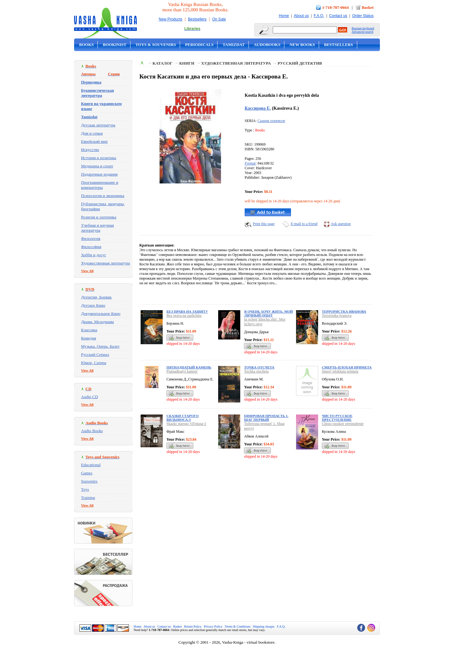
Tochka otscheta (256, 371)
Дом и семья (92, 133)
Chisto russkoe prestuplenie (343, 423)
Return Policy (192, 626)
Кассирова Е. (258, 108)
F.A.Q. (319, 16)
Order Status (363, 16)
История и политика (98, 157)
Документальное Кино (100, 313)
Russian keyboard (363, 28)
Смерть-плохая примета (347, 367)
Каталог (162, 63)
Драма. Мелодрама (97, 321)
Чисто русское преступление (337, 417)
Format (250, 163)
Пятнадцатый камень (188, 367)
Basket (368, 7)
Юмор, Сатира (93, 362)
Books (86, 44)
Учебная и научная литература (97, 228)
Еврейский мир (94, 141)
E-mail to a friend (304, 224)
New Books (302, 44)
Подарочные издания (99, 174)
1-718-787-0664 (335, 7)
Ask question (341, 224)
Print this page (264, 224)
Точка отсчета (259, 367)
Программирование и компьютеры (99, 185)
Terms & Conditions (238, 626)
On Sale (219, 19)
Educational (91, 464)
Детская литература (98, 125)
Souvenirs (89, 481)
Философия (91, 246)
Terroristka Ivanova (337, 315)
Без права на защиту (187, 311)
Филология (90, 238)
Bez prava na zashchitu (183, 315)
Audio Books (92, 430)
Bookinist (114, 44)
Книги (186, 63)
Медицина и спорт (97, 166)
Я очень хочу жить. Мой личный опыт (268, 313)
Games (86, 473)
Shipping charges (264, 626)
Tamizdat (234, 44)
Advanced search (362, 31)
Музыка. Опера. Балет (100, 346)
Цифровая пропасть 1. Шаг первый (266, 417)
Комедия (88, 338)
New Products (171, 19)
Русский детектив (300, 63)
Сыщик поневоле (271, 121)
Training (88, 497)
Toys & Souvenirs (156, 44)
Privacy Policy (213, 626)
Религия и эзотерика (98, 217)
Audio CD (89, 396)
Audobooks (267, 44)
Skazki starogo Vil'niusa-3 (186, 423)
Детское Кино (93, 305)
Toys (85, 489)
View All (87, 271)
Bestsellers (197, 19)
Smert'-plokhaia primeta (340, 371)
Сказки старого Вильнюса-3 (182, 417)
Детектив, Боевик (96, 297)
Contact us (338, 16)
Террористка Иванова (344, 311)
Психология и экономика (102, 195)
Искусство (90, 149)
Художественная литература (105, 263)
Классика (89, 330)
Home (284, 16)
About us (301, 16)
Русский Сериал (95, 354)
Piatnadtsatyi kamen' (182, 371)
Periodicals (199, 44)
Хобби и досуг (93, 254)
